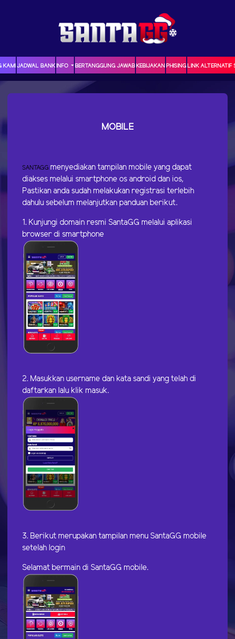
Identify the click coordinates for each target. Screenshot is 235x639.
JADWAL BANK (36, 66)
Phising (176, 66)
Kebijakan (150, 66)
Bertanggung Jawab (105, 66)
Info (62, 66)
